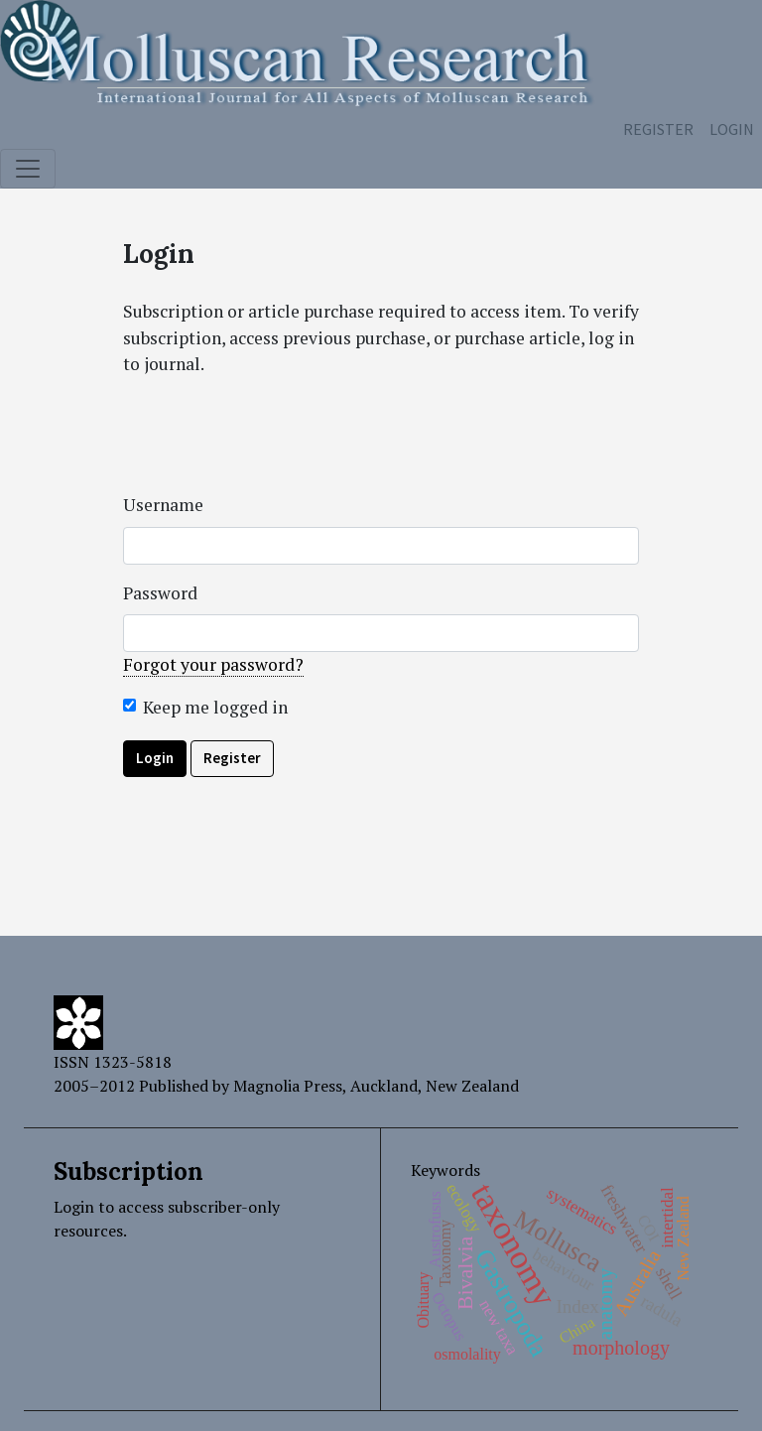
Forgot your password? (213, 664)
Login (731, 129)
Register (658, 129)
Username (163, 504)
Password (160, 593)
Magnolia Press (287, 1086)
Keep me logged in (215, 707)
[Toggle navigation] (28, 169)
